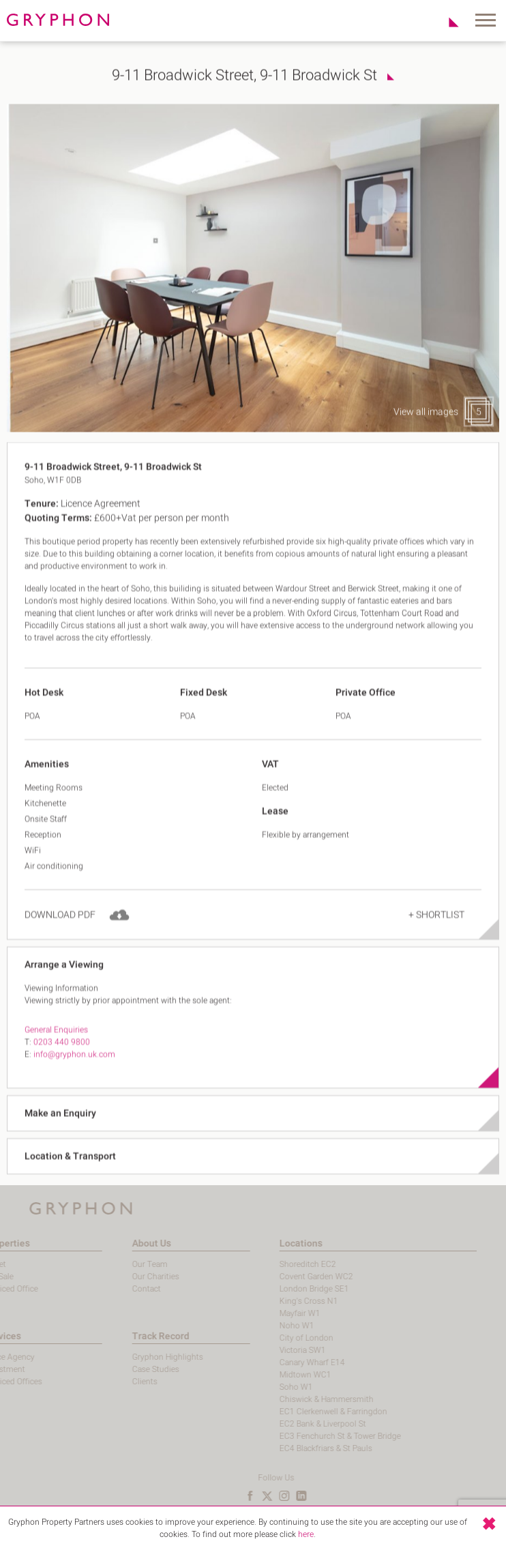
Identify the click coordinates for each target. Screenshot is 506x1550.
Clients (114, 1381)
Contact (116, 1289)
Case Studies (125, 1369)
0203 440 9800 (61, 1062)
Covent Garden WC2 (286, 1276)
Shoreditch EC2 (277, 1264)
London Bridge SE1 (283, 1289)
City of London (276, 1338)
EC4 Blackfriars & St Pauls (295, 1448)
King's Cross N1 (278, 1301)
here (306, 1534)
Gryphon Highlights (137, 1357)
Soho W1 (265, 1387)
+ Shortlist (436, 934)
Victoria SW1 (272, 1350)
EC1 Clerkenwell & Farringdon (303, 1411)
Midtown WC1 (275, 1375)
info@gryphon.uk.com (74, 1074)
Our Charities (125, 1276)
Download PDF (60, 934)
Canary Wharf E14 (281, 1362)
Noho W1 (266, 1326)
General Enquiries (56, 1049)
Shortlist (446, 22)
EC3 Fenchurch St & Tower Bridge (309, 1436)
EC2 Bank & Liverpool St (292, 1424)
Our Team (119, 1264)
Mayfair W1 (269, 1313)
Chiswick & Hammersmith (296, 1399)
